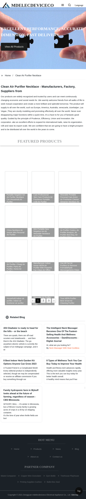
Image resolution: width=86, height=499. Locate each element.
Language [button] (79, 5)
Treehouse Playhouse (69, 476)
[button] (63, 5)
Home (8, 75)
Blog (77, 449)
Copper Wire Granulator (30, 476)
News (58, 449)
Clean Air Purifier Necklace (28, 75)
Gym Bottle (50, 476)
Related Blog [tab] (15, 317)
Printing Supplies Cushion (30, 482)
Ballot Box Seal (52, 482)
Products (38, 449)
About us (35, 456)
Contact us (58, 456)
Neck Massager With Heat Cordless (64, 348)
